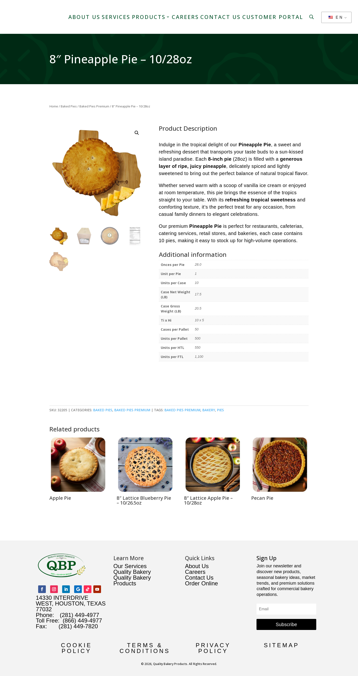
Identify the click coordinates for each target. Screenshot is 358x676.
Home (53, 106)
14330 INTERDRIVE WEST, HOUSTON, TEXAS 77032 (71, 603)
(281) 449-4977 (79, 614)
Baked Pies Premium (94, 106)
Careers (185, 16)
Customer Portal (272, 16)
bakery (208, 409)
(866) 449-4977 (82, 620)
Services (116, 16)
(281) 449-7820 (72, 626)
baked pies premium (182, 409)
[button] (136, 132)
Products (149, 16)
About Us (84, 16)
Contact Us (220, 16)
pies (220, 409)
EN (336, 17)
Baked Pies (69, 106)
